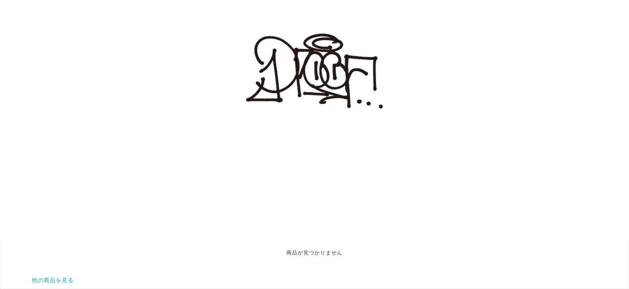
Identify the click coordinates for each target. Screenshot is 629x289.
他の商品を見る (53, 280)
